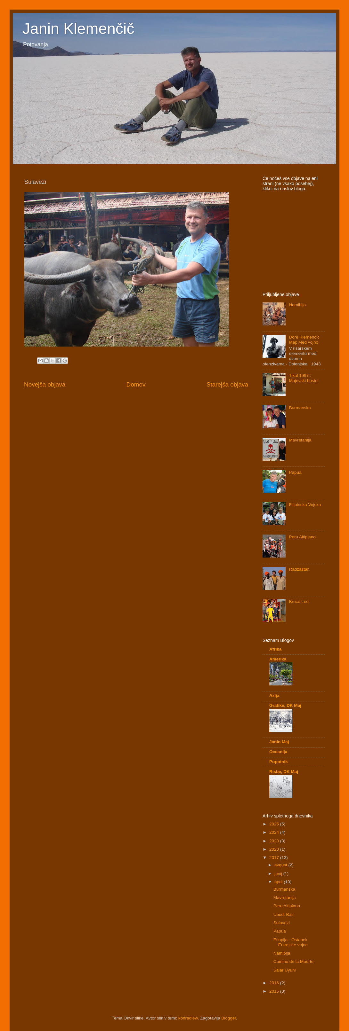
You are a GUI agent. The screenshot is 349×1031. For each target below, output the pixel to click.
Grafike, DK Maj (285, 705)
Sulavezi (281, 922)
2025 (274, 824)
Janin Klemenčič (78, 28)
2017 (274, 857)
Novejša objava (44, 384)
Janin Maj (279, 741)
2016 (274, 982)
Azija (274, 695)
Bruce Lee (299, 601)
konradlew (188, 1018)
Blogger (228, 1018)
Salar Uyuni (284, 970)
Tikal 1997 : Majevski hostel (303, 378)
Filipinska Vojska (305, 504)
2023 (274, 841)
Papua (295, 472)
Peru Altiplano (302, 537)
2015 (274, 991)
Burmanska (300, 407)
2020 (274, 849)
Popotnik (278, 761)
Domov (136, 384)
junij (278, 873)
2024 (274, 832)
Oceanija (278, 751)
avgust (281, 865)
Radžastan (299, 569)
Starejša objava (227, 384)
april (279, 881)
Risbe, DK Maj (283, 771)
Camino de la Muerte (293, 961)
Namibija (297, 304)
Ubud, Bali (283, 914)
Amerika (277, 659)
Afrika (275, 649)
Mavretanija (300, 440)
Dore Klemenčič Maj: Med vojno (304, 340)
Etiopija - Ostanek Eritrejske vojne (290, 942)
